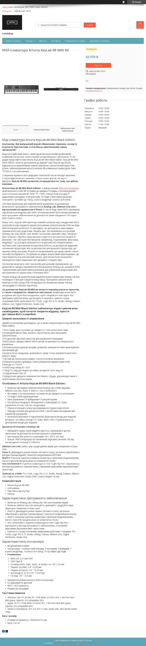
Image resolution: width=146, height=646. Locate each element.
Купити (98, 65)
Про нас (43, 41)
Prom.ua (87, 640)
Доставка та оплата (99, 41)
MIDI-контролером (68, 188)
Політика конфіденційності (91, 643)
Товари (29, 41)
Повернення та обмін (75, 41)
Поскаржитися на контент (65, 643)
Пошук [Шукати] (90, 25)
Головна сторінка (12, 41)
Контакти (55, 41)
